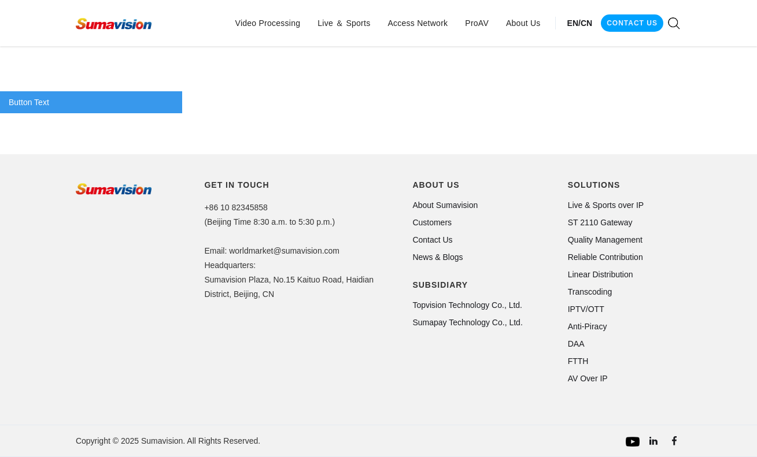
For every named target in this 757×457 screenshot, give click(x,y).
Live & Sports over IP (606, 205)
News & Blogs (437, 257)
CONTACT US (632, 23)
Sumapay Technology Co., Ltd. (467, 322)
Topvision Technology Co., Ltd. (467, 305)
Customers (432, 222)
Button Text (29, 102)
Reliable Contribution (605, 257)
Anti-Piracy (587, 326)
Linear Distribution (600, 274)
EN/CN (580, 23)
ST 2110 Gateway (600, 222)
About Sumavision (445, 205)
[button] (268, 23)
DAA (576, 343)
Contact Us (432, 239)
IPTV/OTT (586, 309)
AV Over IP (588, 378)
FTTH (578, 361)
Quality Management (605, 239)
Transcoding (590, 291)
